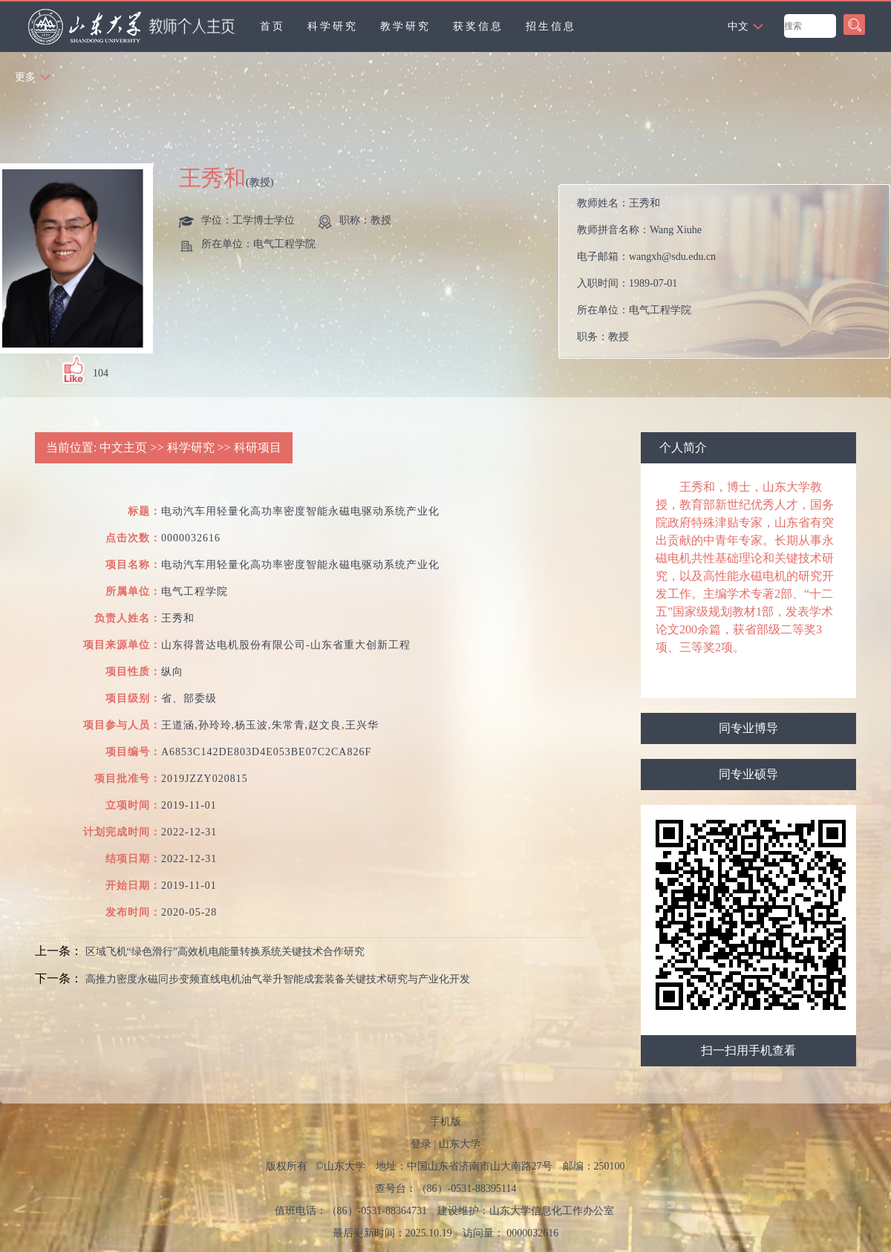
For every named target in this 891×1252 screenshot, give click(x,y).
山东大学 (459, 1144)
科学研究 (332, 26)
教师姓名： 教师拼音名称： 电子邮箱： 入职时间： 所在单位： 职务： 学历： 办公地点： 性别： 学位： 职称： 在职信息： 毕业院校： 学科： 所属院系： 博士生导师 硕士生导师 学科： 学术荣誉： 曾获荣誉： (727, 275)
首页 (272, 26)
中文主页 (123, 447)
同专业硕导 (748, 774)
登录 (421, 1144)
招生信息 (551, 26)
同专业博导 (748, 728)
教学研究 (405, 26)
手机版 (445, 1121)
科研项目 (257, 447)
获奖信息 (478, 26)
